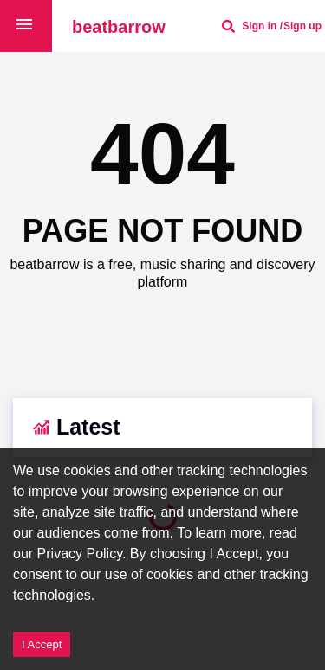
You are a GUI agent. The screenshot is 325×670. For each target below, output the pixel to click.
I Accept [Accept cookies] (42, 644)
